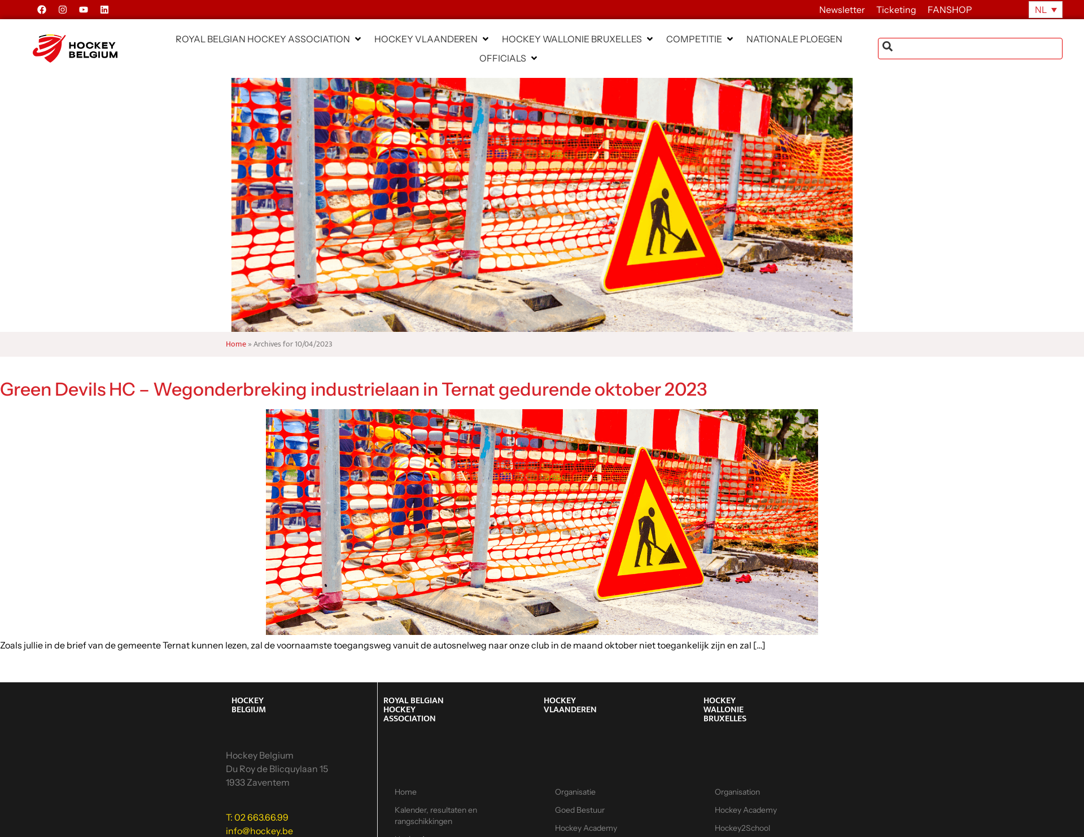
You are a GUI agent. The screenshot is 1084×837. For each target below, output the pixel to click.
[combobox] (970, 48)
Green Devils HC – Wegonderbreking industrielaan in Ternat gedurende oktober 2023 (353, 389)
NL (1041, 9)
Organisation (737, 792)
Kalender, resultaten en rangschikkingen (436, 815)
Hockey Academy (746, 810)
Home (236, 344)
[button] (269, 39)
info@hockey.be (259, 830)
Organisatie (575, 792)
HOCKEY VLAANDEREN (570, 705)
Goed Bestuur (580, 810)
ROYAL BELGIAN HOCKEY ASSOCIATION (413, 709)
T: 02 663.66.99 (257, 817)
